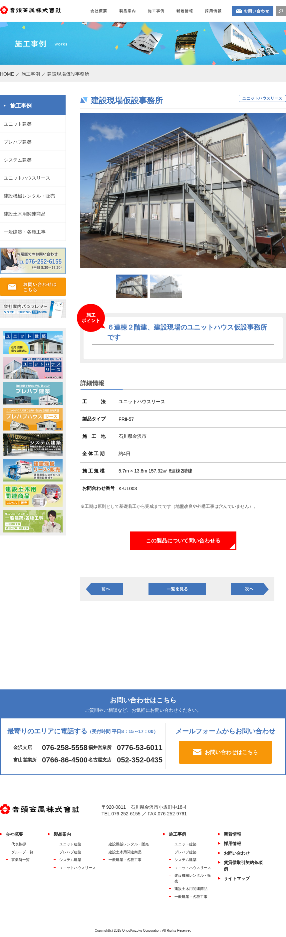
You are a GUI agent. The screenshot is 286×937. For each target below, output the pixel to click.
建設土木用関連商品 (25, 214)
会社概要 (14, 834)
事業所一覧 (20, 860)
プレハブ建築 (18, 142)
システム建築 (18, 160)
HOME (7, 74)
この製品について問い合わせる (183, 540)
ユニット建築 (18, 124)
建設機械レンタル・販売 (29, 196)
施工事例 (30, 74)
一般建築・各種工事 (25, 232)
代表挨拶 (18, 844)
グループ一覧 (22, 852)
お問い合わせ (237, 853)
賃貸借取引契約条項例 (243, 866)
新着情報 (232, 834)
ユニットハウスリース (27, 178)
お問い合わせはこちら (231, 752)
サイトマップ (237, 878)
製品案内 (62, 834)
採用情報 (232, 843)
